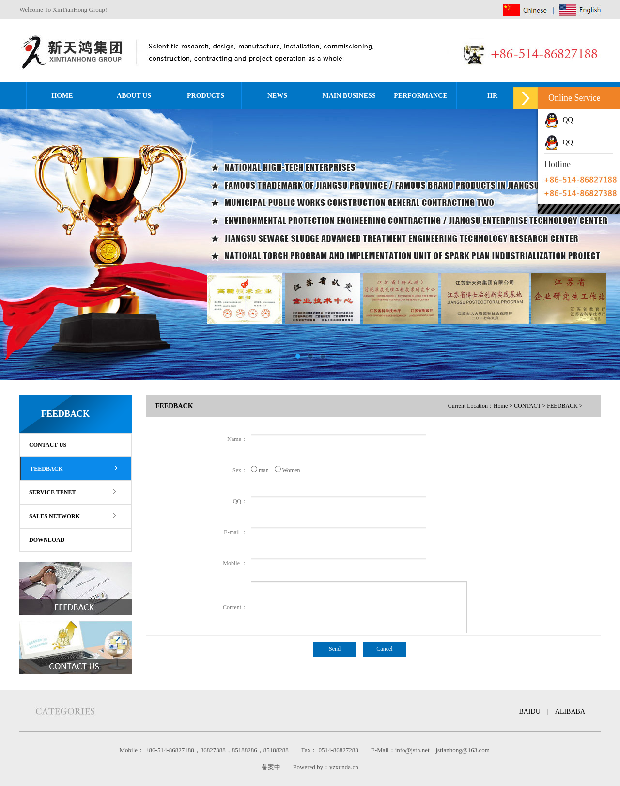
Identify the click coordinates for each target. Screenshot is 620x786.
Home (501, 405)
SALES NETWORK (54, 516)
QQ (558, 120)
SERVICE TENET (52, 492)
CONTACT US (47, 444)
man (260, 470)
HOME (62, 95)
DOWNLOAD (46, 539)
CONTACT (527, 405)
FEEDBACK (47, 468)
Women (284, 470)
